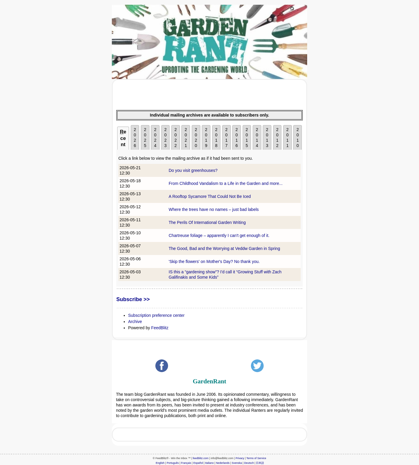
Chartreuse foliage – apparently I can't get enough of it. (219, 235)
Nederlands (223, 462)
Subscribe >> (133, 299)
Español (198, 462)
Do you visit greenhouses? (193, 170)
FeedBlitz (159, 327)
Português (173, 462)
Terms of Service (256, 458)
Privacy (240, 458)
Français (186, 462)
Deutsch (249, 462)
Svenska (237, 462)
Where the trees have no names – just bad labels (214, 209)
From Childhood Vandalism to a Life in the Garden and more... (226, 183)
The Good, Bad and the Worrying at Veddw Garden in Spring (224, 248)
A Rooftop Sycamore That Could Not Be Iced (210, 196)
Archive (135, 321)
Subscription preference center (156, 315)
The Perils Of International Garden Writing (207, 222)
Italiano (209, 462)
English (160, 462)
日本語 (260, 462)
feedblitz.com (201, 458)
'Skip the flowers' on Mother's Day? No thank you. (214, 261)
